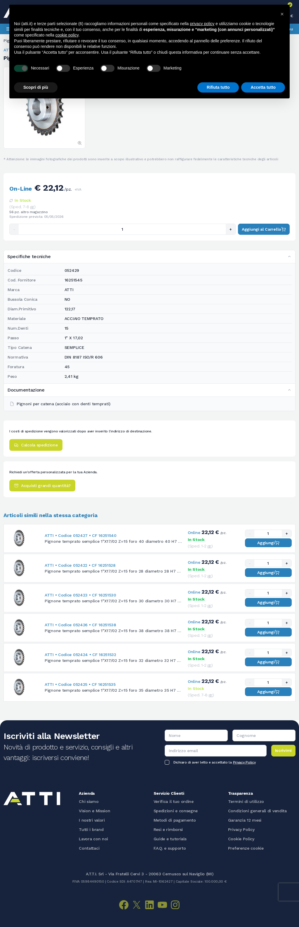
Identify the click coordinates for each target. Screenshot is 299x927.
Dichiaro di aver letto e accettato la (214, 762)
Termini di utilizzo (246, 801)
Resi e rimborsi (168, 829)
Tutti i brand (91, 829)
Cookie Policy (241, 838)
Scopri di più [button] (35, 87)
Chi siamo (88, 801)
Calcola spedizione (36, 445)
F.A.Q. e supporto (170, 848)
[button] (282, 14)
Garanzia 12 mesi (244, 820)
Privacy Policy (244, 762)
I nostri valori (92, 820)
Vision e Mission (94, 810)
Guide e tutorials (170, 838)
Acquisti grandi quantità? (42, 485)
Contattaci (89, 848)
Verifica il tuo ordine (174, 801)
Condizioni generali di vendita (257, 810)
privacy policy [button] (202, 23)
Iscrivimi (283, 750)
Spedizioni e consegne (176, 810)
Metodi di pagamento (175, 820)
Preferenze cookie (246, 848)
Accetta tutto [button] (263, 87)
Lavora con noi (93, 838)
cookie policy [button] (67, 35)
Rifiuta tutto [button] (218, 87)
